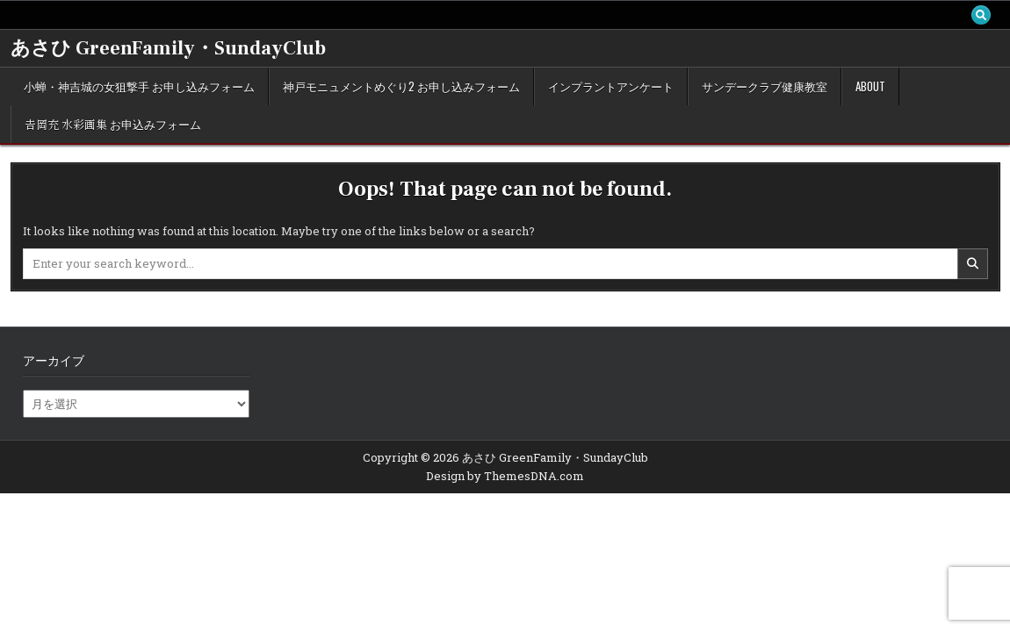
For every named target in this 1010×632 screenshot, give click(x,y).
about (870, 86)
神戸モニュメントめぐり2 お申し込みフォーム (401, 86)
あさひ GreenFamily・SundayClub (168, 48)
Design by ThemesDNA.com (505, 476)
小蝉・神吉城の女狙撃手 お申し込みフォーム (139, 86)
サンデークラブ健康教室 (764, 86)
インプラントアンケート (611, 86)
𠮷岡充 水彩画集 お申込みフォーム (113, 124)
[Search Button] (981, 15)
